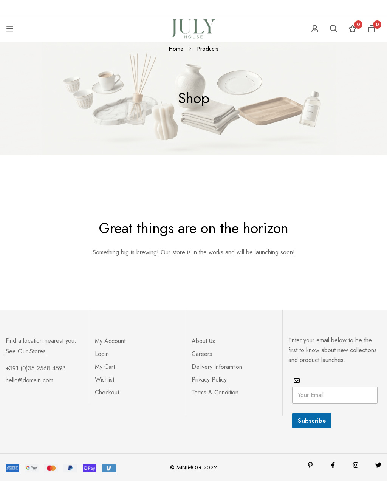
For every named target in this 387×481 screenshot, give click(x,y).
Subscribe (312, 420)
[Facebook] (333, 465)
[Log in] (314, 29)
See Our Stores (26, 351)
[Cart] (371, 29)
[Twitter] (378, 465)
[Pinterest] (310, 465)
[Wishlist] (352, 29)
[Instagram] (356, 465)
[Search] (333, 29)
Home (176, 49)
